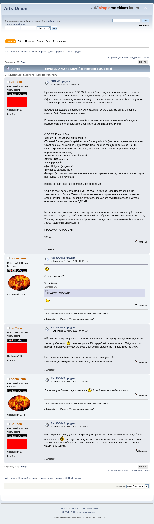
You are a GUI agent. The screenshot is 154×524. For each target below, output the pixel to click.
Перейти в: (121, 486)
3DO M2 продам (60, 81)
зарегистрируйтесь (15, 24)
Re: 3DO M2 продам (63, 257)
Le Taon (16, 81)
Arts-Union (15, 8)
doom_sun (18, 258)
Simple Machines (90, 508)
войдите (52, 21)
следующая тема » (140, 57)
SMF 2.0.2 (64, 508)
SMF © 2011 (75, 508)
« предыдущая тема (118, 57)
